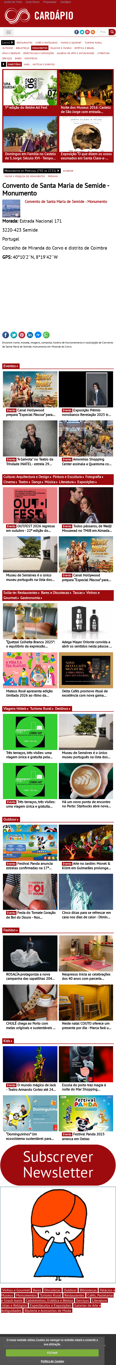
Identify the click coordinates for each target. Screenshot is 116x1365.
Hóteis (22, 708)
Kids (8, 1041)
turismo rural (93, 42)
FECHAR (52, 1353)
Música (51, 482)
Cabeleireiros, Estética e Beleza (49, 1300)
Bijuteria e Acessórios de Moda (48, 1310)
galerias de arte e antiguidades (75, 53)
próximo (53, 176)
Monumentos (26, 1295)
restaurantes (24, 42)
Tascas (79, 592)
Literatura (67, 482)
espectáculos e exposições (38, 53)
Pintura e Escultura (68, 476)
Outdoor (11, 819)
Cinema (10, 482)
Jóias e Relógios (14, 1305)
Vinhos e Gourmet (16, 1290)
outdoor (7, 48)
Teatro (24, 482)
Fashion (10, 930)
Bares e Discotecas (56, 592)
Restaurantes (29, 592)
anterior (68, 171)
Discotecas (52, 1290)
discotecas (31, 58)
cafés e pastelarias (46, 42)
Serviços (82, 1300)
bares (18, 58)
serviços (7, 58)
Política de (52, 1361)
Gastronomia (31, 598)
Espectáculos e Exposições (50, 1305)
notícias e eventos (44, 64)
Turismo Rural (42, 708)
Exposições (87, 482)
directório (14, 64)
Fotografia (94, 476)
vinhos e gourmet (71, 42)
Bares (37, 1290)
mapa (27, 64)
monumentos (39, 48)
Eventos (10, 366)
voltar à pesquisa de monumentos (25, 176)
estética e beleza (84, 48)
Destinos (63, 708)
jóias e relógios (11, 53)
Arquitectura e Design (34, 476)
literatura (103, 53)
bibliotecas (22, 48)
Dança (38, 482)
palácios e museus (60, 48)
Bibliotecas (88, 1290)
